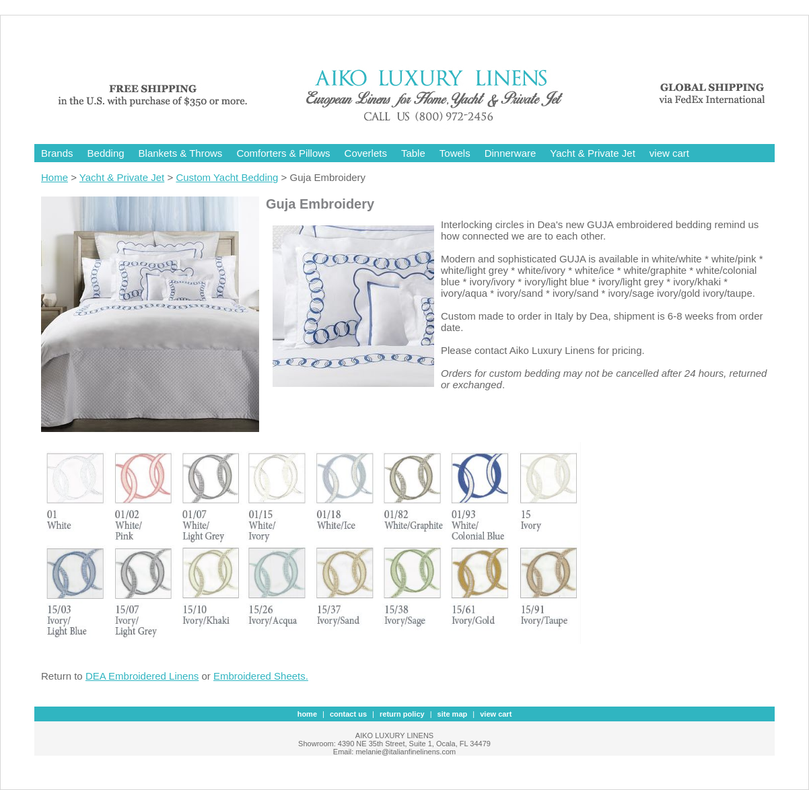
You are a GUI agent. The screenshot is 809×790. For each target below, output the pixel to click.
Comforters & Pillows (283, 153)
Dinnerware (510, 153)
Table (413, 153)
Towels (454, 153)
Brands (57, 153)
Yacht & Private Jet (592, 153)
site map (452, 714)
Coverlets (366, 153)
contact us (348, 714)
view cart (669, 153)
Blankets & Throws (181, 153)
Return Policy (402, 714)
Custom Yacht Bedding (227, 177)
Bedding (106, 153)
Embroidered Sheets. (260, 676)
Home (54, 177)
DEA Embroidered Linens (142, 676)
